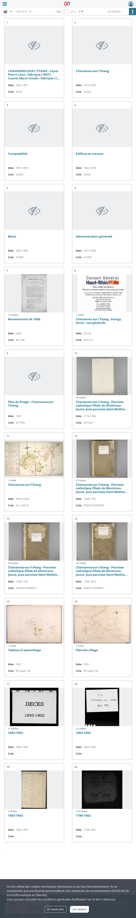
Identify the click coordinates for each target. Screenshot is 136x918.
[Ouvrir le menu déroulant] (5, 4)
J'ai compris (79, 909)
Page (58, 11)
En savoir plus (55, 909)
